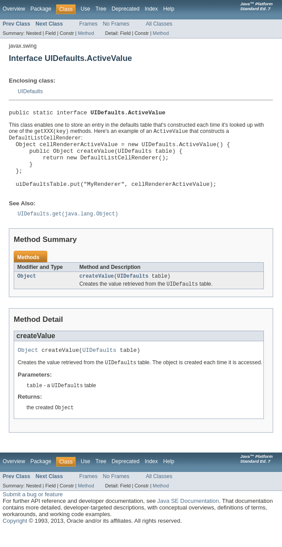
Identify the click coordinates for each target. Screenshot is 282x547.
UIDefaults (30, 91)
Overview (14, 9)
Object (26, 290)
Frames (88, 24)
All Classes (159, 24)
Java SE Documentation (188, 518)
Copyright (15, 538)
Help (168, 9)
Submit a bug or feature (33, 512)
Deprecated (126, 9)
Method (86, 33)
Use (85, 9)
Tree (101, 9)
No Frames (116, 24)
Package (40, 9)
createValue (97, 290)
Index (151, 9)
